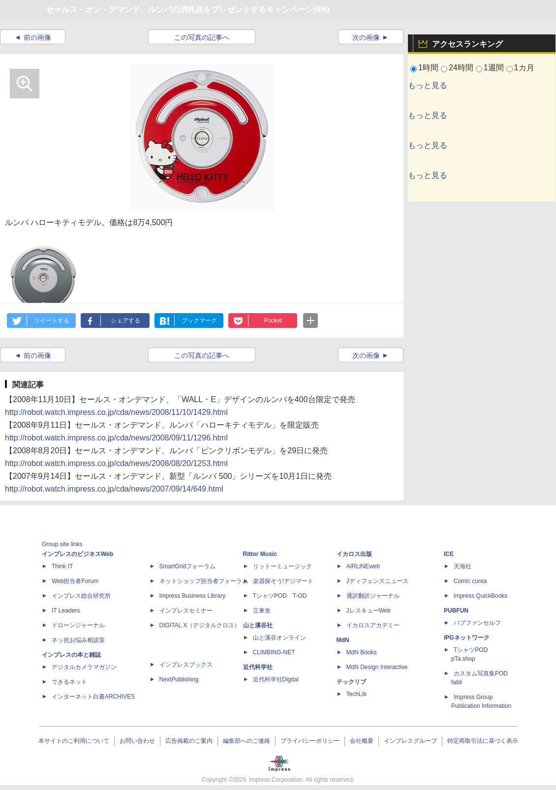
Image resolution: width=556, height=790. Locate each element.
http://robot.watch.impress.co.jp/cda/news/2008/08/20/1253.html (116, 463)
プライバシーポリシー (310, 740)
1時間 (428, 67)
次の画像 (366, 37)
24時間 (461, 67)
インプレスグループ (410, 740)
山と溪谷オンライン (279, 637)
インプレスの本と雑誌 (71, 654)
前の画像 (37, 37)
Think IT (62, 566)
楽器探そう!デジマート (283, 581)
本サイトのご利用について (73, 740)
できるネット (69, 681)
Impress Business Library (192, 595)
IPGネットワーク (467, 637)
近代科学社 (258, 667)
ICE (449, 554)
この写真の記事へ (201, 37)
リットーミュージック (282, 566)
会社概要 (361, 740)
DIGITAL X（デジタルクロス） (200, 625)
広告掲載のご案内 (189, 740)
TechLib (356, 694)
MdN (343, 640)
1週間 (494, 67)
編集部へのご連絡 (246, 740)
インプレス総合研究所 (81, 595)
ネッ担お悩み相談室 (78, 640)
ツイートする (51, 320)
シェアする (125, 320)
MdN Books (361, 652)
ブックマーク (199, 320)
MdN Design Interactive (377, 667)
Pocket (273, 320)
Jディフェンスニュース (377, 581)
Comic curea (470, 581)
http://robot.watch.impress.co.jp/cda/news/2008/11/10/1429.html (116, 412)
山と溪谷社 (258, 625)
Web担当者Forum (75, 581)
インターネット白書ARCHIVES (93, 696)
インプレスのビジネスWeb (77, 554)
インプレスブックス (186, 664)
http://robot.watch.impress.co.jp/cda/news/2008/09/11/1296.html (116, 438)
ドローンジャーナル (78, 625)
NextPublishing (179, 679)
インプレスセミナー (186, 610)
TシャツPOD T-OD (280, 595)
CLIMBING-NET (274, 652)
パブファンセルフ (477, 622)
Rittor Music (260, 554)
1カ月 (524, 67)
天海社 (462, 566)
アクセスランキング (467, 44)
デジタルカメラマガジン (84, 667)
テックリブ (351, 681)
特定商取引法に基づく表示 (482, 740)
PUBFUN (456, 610)
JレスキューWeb (368, 610)
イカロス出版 (354, 554)
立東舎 (262, 610)
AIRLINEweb (363, 566)
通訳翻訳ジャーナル (373, 595)
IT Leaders (66, 610)
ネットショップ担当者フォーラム (203, 581)
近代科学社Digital (276, 679)
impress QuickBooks (480, 595)
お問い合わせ (137, 740)
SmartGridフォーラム (187, 566)
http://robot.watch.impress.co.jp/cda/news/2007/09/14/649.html (114, 489)
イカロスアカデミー (373, 625)
